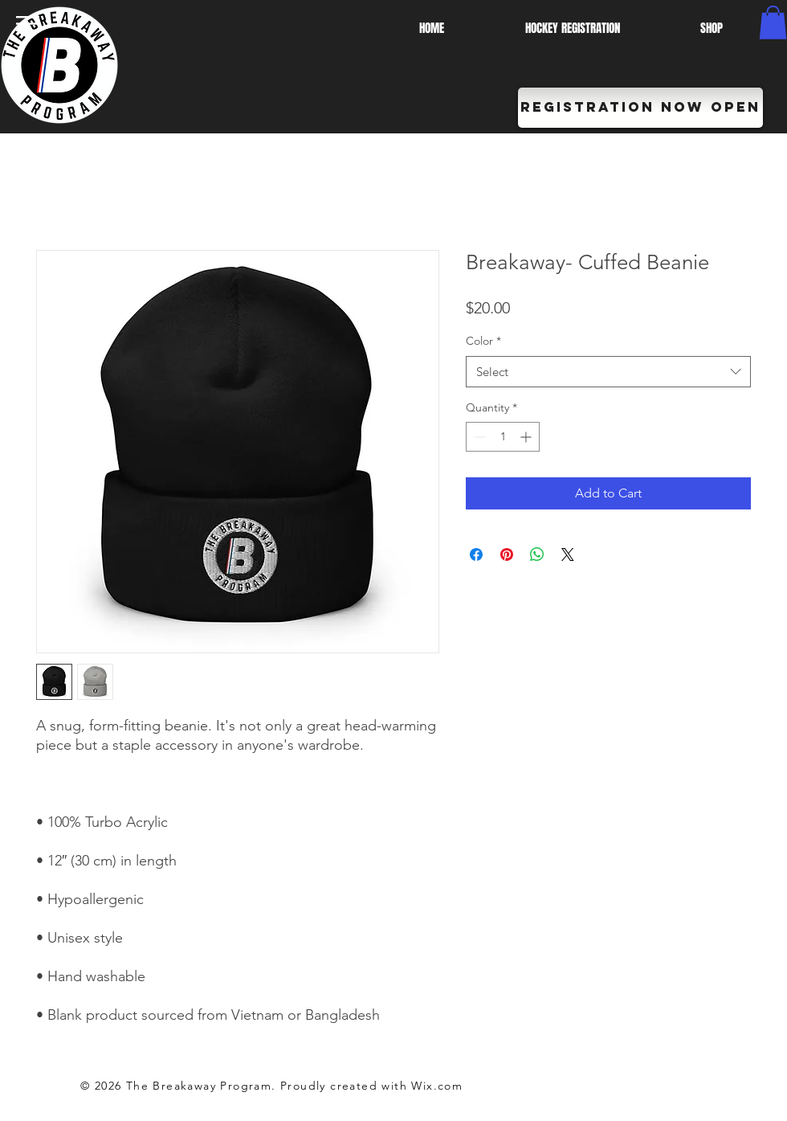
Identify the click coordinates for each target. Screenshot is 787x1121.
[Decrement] (478, 437)
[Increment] (527, 437)
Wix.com (437, 1085)
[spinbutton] (502, 437)
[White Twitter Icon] (24, 1033)
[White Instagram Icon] (24, 1097)
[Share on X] (567, 554)
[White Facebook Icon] (24, 1000)
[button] (27, 23)
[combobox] (608, 371)
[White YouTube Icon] (24, 1065)
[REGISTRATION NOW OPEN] (640, 108)
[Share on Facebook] (476, 554)
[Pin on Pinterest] (506, 554)
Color (483, 340)
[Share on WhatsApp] (537, 554)
